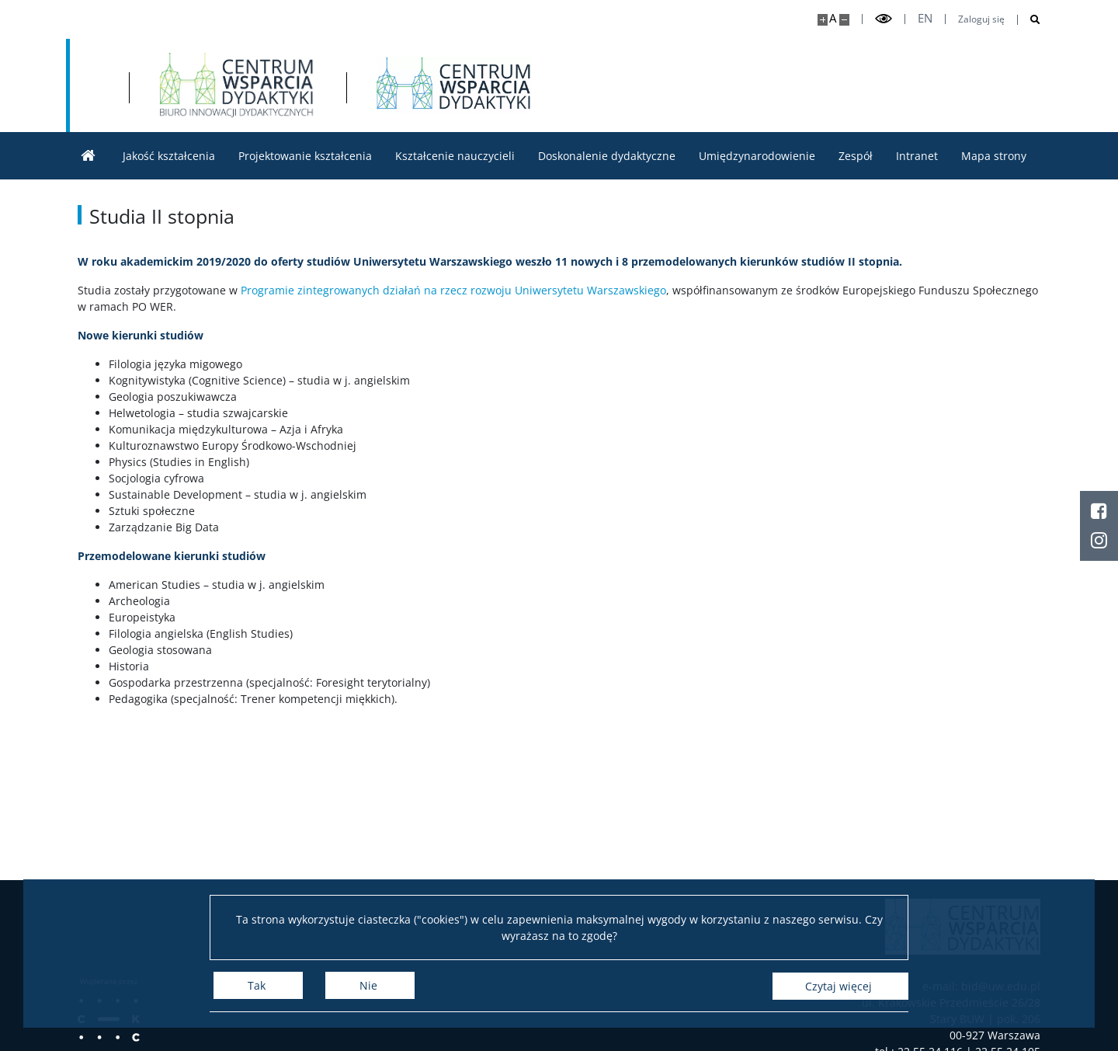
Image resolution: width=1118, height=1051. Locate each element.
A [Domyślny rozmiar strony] (832, 18)
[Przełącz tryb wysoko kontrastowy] (883, 19)
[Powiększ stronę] (823, 20)
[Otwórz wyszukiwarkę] (1029, 20)
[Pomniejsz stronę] (844, 20)
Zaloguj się (981, 19)
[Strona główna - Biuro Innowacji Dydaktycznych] (427, 85)
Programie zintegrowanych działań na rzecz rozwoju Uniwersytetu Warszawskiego (453, 290)
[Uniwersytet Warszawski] (191, 85)
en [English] (925, 18)
